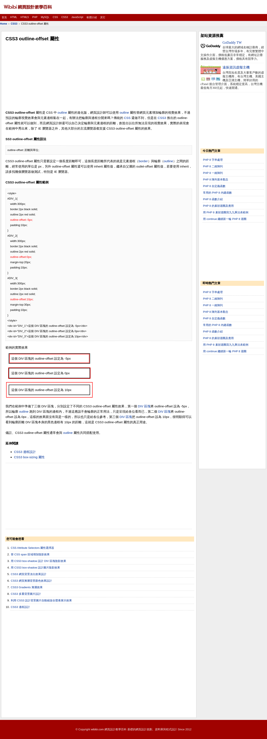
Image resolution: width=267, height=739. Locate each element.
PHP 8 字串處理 (213, 159)
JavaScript (77, 17)
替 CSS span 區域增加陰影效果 (30, 554)
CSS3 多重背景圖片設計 (26, 593)
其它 (102, 17)
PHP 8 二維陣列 (213, 166)
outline (62, 112)
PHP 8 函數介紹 (213, 199)
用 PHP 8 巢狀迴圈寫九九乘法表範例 (225, 212)
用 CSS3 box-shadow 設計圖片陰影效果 (35, 567)
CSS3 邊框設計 (25, 452)
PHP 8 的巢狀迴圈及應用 (218, 205)
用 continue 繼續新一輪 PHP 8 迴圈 (224, 219)
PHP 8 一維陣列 (213, 173)
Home (3, 23)
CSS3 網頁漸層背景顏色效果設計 (31, 580)
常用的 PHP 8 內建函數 (217, 192)
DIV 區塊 (144, 406)
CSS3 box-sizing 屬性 (29, 457)
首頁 (4, 17)
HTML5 (25, 17)
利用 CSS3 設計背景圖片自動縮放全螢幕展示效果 (41, 600)
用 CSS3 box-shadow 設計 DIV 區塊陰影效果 (38, 561)
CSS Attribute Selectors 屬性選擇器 (32, 547)
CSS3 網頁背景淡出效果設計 (28, 574)
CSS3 (64, 17)
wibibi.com (97, 729)
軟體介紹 (92, 17)
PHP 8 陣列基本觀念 (215, 179)
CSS (55, 17)
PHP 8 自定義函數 (214, 186)
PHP (35, 17)
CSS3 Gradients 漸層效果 (27, 587)
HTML (13, 17)
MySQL (45, 17)
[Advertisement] (99, 76)
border (143, 161)
